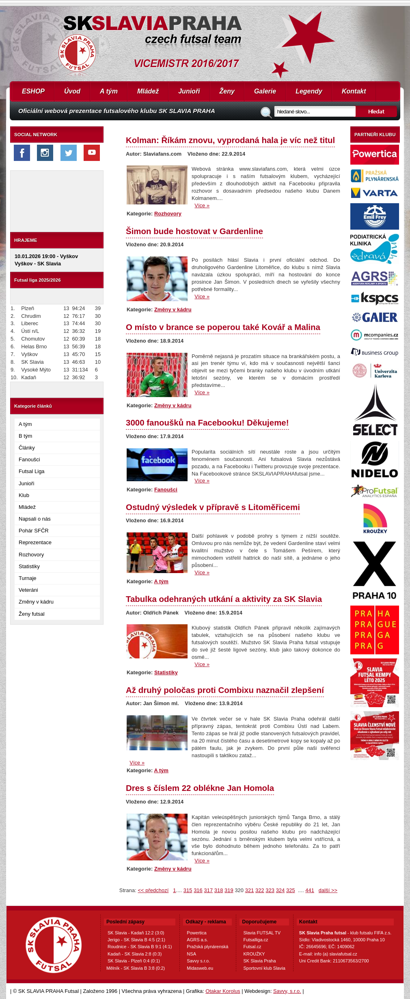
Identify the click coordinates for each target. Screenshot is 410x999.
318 (218, 890)
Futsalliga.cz (255, 939)
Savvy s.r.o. (198, 960)
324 (280, 890)
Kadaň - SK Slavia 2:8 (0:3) (135, 953)
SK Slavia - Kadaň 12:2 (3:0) (136, 932)
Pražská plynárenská (207, 946)
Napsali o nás (35, 519)
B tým (25, 436)
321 (249, 890)
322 (259, 890)
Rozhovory (31, 555)
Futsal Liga (32, 471)
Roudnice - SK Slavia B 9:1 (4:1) (140, 946)
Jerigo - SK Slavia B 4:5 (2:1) (136, 939)
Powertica (196, 932)
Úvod (72, 91)
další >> (328, 890)
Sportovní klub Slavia (264, 968)
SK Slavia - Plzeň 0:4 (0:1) (134, 960)
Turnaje (28, 578)
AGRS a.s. (197, 939)
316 (198, 890)
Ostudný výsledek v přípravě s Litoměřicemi (213, 507)
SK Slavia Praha (259, 960)
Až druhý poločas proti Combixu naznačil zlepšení (225, 690)
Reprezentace (35, 542)
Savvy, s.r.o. (287, 991)
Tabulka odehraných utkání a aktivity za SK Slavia (224, 599)
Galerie (265, 91)
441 (309, 890)
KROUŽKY (254, 953)
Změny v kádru (36, 602)
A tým (109, 91)
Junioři (189, 91)
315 (187, 890)
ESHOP (33, 91)
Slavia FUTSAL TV (262, 932)
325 (290, 890)
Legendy (309, 91)
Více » (201, 205)
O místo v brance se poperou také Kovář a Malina (223, 327)
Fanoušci (29, 459)
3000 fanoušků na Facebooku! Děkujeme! (207, 422)
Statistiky (29, 566)
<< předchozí (153, 890)
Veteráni (28, 590)
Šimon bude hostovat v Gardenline (194, 231)
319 (228, 890)
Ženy (227, 91)
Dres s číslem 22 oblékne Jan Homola (200, 788)
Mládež (148, 91)
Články (27, 448)
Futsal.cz (252, 946)
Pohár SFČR (34, 531)
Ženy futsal (32, 614)
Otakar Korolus (222, 991)
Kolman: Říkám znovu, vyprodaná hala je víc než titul (230, 140)
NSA (191, 953)
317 (208, 890)
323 (269, 890)
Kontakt (354, 91)
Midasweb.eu (200, 968)
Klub (24, 495)
